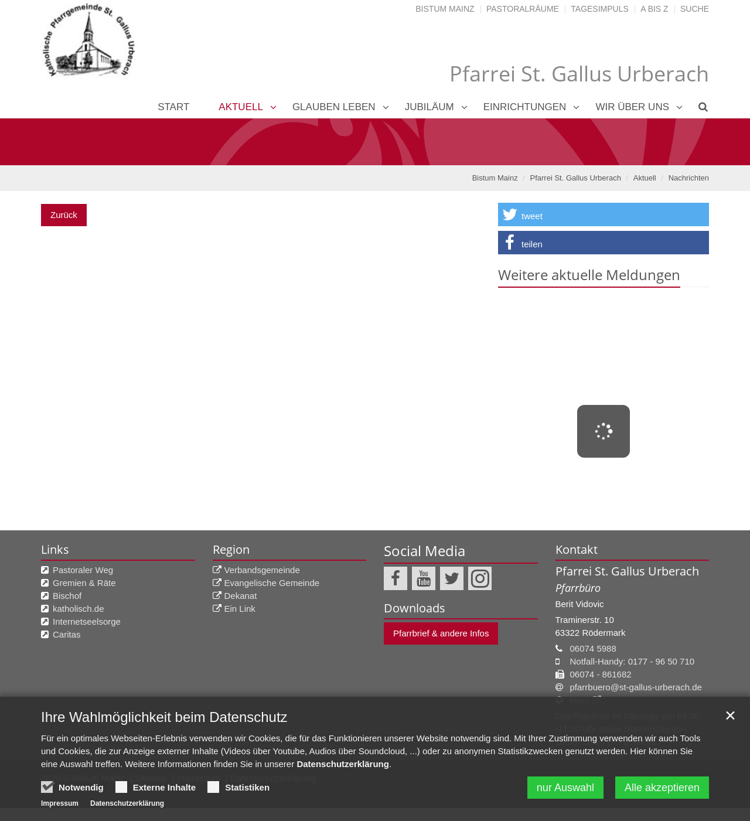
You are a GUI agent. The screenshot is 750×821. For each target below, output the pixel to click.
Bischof (67, 596)
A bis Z (654, 8)
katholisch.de (78, 609)
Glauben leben (334, 107)
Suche (694, 8)
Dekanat (240, 596)
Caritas (67, 634)
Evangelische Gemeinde (272, 583)
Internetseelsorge (87, 621)
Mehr (580, 700)
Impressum (60, 809)
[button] (603, 214)
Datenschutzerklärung (342, 769)
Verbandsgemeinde (262, 570)
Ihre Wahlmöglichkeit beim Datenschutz (164, 722)
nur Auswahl (565, 793)
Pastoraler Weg (83, 570)
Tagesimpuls (600, 8)
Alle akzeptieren (662, 793)
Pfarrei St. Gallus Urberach (575, 177)
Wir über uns (632, 107)
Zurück (63, 215)
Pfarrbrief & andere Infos (441, 633)
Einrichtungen (525, 107)
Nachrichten (689, 177)
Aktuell (241, 107)
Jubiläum (429, 107)
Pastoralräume (522, 8)
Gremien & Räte (84, 583)
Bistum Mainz (444, 8)
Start (173, 107)
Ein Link (239, 609)
